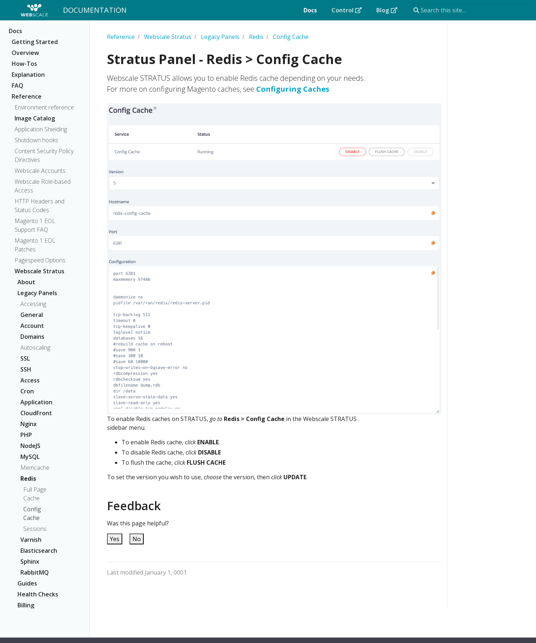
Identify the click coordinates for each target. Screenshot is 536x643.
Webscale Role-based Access (43, 186)
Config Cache (32, 513)
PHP (26, 435)
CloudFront (36, 413)
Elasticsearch (38, 551)
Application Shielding (41, 129)
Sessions (35, 529)
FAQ (17, 86)
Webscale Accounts (40, 171)
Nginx (28, 424)
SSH (25, 369)
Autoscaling (35, 348)
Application (36, 402)
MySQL (30, 457)
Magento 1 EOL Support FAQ (35, 225)
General (31, 315)
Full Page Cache (35, 493)
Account (32, 326)
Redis (28, 479)
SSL (25, 358)
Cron (27, 391)
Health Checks (37, 594)
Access (30, 380)
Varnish (30, 540)
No (136, 539)
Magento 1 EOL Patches (35, 245)
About (26, 282)
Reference (26, 96)
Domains (32, 337)
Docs (15, 31)
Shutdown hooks (36, 140)
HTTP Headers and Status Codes (39, 205)
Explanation (28, 75)
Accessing (33, 304)
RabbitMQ (34, 572)
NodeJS (30, 446)
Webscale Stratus (39, 271)
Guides (27, 583)
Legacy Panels (37, 293)
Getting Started (35, 42)
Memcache (34, 468)
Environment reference (44, 107)
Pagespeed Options (40, 260)
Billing (25, 605)
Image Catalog (35, 118)
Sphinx (29, 561)
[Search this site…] (472, 10)
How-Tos (24, 64)
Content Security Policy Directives (44, 155)
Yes (114, 539)
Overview (25, 53)
